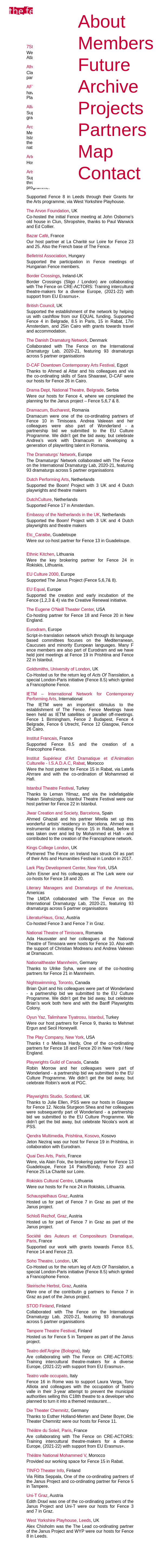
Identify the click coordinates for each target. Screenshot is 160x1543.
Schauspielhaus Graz (47, 1196)
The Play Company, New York (55, 1037)
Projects (111, 108)
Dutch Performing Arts (47, 479)
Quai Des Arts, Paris (45, 1156)
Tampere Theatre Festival (50, 1331)
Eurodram (35, 629)
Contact (109, 173)
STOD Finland (40, 1306)
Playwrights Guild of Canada (53, 1062)
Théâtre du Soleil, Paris (48, 1430)
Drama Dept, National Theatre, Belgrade (65, 390)
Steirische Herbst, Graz (48, 1286)
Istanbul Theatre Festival (50, 788)
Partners (112, 129)
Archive (108, 86)
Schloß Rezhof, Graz (46, 1216)
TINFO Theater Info (45, 1470)
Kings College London (47, 847)
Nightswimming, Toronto (49, 982)
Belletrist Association (46, 255)
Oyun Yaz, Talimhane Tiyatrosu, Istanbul (65, 1017)
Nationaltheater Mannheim (51, 962)
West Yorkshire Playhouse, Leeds (58, 1520)
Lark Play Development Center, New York (66, 867)
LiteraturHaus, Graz (45, 917)
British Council (40, 305)
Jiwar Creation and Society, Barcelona (62, 813)
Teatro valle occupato (46, 1375)
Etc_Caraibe (38, 534)
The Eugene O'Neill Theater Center (60, 609)
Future (104, 64)
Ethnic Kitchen (40, 554)
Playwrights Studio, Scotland (53, 1096)
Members (116, 43)
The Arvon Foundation (47, 211)
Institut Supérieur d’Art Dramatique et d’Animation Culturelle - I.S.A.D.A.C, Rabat (80, 761)
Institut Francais (41, 738)
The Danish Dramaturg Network (56, 340)
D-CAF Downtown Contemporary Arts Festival (70, 365)
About (101, 21)
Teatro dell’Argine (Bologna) (53, 1351)
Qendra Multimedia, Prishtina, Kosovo (62, 1136)
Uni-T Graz (37, 1495)
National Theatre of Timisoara (54, 932)
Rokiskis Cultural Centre (49, 1181)
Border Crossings (43, 276)
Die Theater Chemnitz (47, 1410)
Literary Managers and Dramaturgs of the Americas (79, 888)
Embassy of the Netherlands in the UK (63, 514)
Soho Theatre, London (47, 1261)
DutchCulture (39, 499)
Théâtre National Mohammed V (56, 1455)
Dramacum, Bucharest (47, 410)
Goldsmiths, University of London (58, 669)
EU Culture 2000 (42, 574)
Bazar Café (37, 235)
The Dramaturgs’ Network (51, 454)
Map (95, 151)
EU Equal (35, 589)
